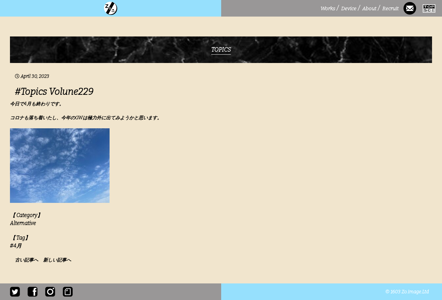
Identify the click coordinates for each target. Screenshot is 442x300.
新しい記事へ (57, 260)
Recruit (391, 8)
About (371, 8)
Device (350, 8)
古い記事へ (28, 260)
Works (329, 8)
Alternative (23, 223)
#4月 (16, 246)
